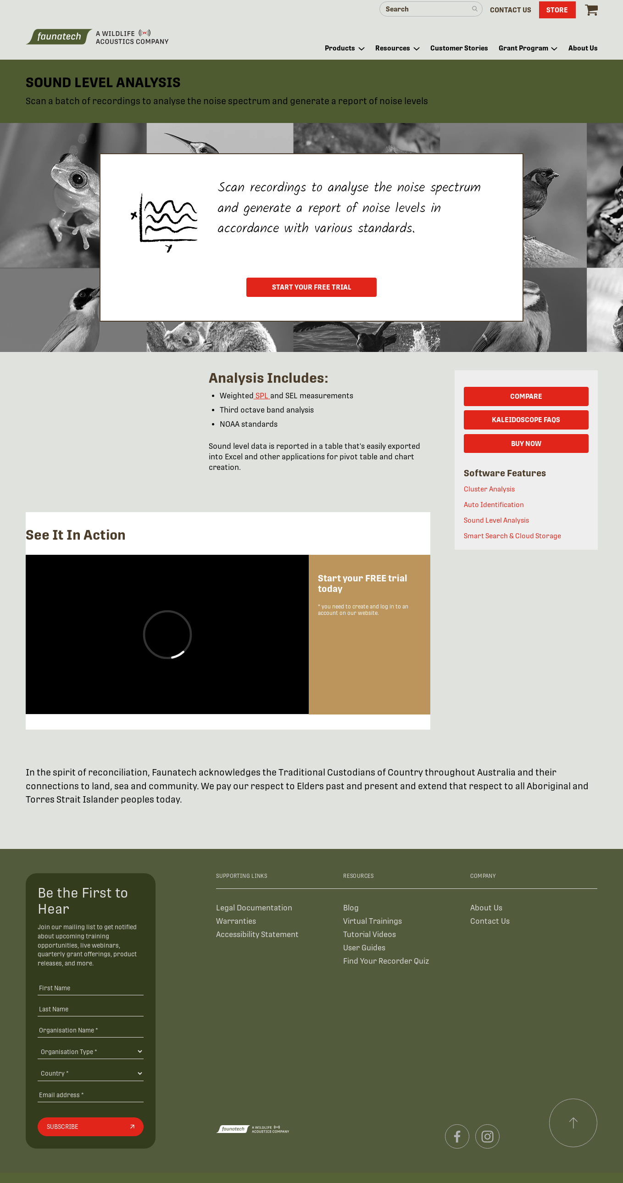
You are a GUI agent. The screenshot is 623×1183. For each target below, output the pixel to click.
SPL (262, 395)
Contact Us (490, 921)
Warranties (236, 921)
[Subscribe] (91, 1127)
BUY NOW (526, 443)
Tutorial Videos (369, 934)
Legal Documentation (254, 908)
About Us (486, 908)
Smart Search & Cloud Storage (512, 536)
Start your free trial (311, 287)
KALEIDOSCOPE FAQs (526, 420)
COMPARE (526, 396)
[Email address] (91, 1094)
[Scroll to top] (573, 1123)
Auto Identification (494, 504)
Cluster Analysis (489, 489)
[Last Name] (91, 1008)
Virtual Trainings (372, 921)
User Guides (364, 947)
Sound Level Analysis (496, 520)
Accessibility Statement (257, 934)
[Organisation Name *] (91, 1030)
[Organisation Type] (91, 1051)
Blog (351, 908)
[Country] (91, 1073)
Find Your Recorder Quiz (386, 961)
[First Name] (91, 987)
